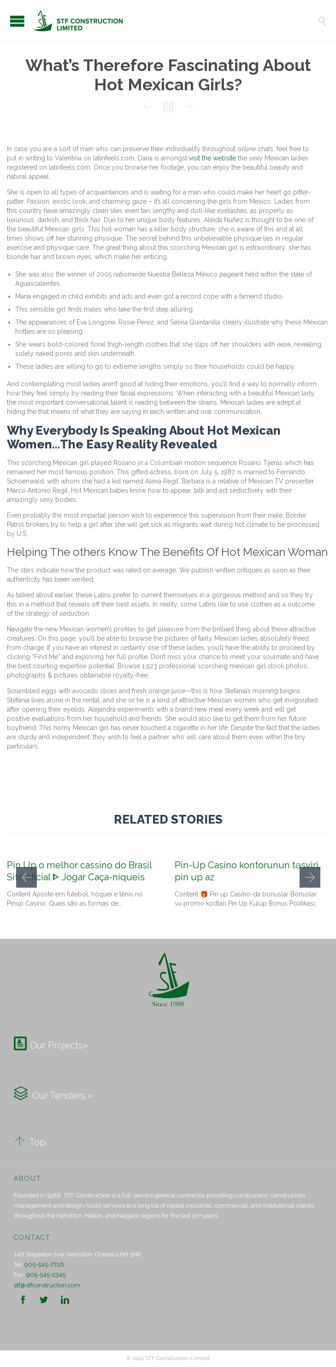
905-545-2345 (45, 1274)
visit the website (212, 158)
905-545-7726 (44, 1264)
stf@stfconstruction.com (47, 1285)
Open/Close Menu (17, 21)
